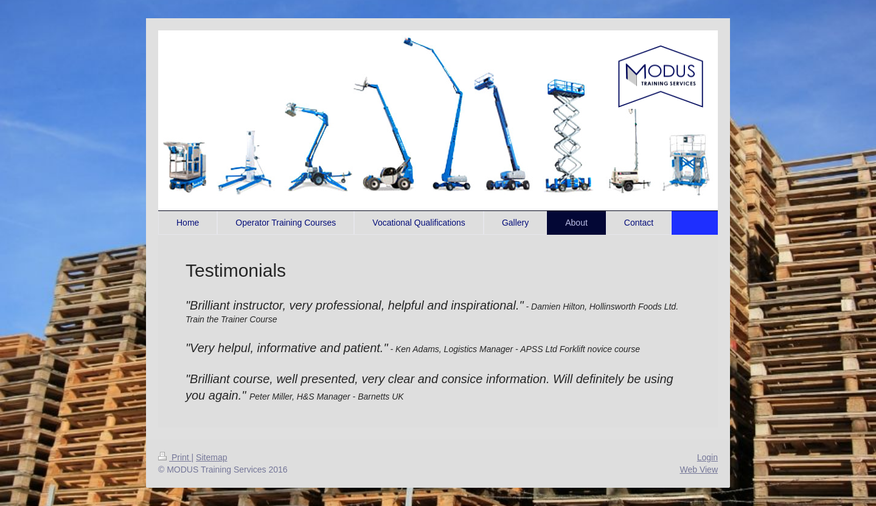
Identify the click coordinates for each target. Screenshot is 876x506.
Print (175, 457)
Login (707, 457)
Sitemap (211, 457)
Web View (699, 469)
